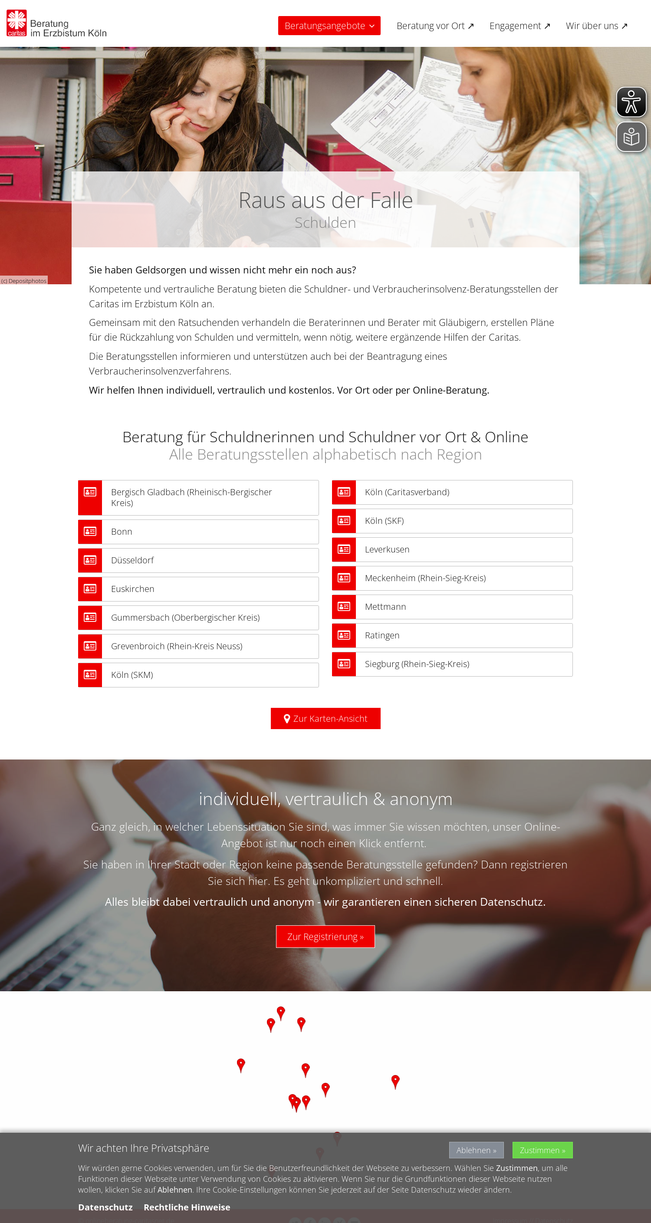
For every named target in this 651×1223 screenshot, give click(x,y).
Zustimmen (540, 1150)
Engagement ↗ (520, 26)
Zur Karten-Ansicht (330, 718)
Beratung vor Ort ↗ (436, 26)
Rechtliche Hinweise (187, 1207)
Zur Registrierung (322, 936)
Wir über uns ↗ (597, 26)
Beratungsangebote (325, 26)
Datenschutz (105, 1207)
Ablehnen (474, 1150)
